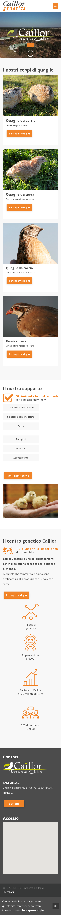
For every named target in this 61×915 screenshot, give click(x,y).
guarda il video (30, 44)
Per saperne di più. (33, 910)
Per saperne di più (19, 133)
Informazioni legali (34, 888)
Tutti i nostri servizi (17, 475)
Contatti (14, 803)
